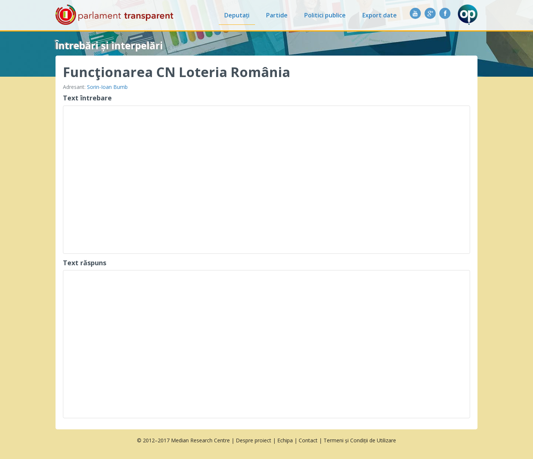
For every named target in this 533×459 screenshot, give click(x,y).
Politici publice (325, 15)
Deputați (236, 15)
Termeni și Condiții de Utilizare (360, 440)
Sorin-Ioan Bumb (107, 86)
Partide (277, 15)
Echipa (285, 440)
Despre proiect (253, 440)
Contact (308, 440)
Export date (379, 15)
